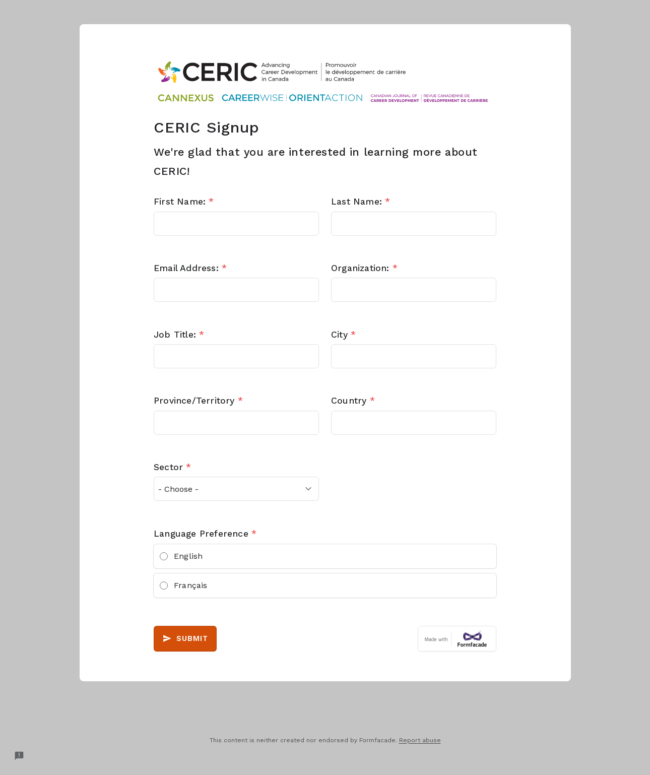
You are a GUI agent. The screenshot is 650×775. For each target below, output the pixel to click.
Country (353, 401)
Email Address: (190, 268)
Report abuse (420, 740)
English (188, 556)
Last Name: (360, 202)
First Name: (184, 202)
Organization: (364, 268)
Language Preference (205, 534)
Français (191, 585)
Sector (172, 467)
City (343, 335)
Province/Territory (198, 401)
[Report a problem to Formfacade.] (19, 756)
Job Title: (179, 335)
